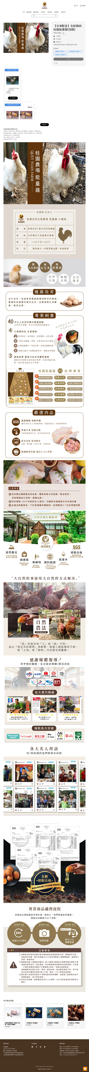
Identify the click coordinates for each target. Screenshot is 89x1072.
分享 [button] (55, 63)
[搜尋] (55, 15)
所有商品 (43, 12)
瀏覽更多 (44, 124)
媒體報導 (56, 12)
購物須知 (63, 12)
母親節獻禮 (28, 12)
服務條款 (40, 1069)
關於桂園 (50, 12)
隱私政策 (44, 1069)
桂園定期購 (35, 12)
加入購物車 (13, 98)
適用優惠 (55, 48)
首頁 (24, 12)
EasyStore (51, 1066)
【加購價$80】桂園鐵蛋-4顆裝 (12, 89)
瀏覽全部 (30, 107)
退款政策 (49, 1069)
